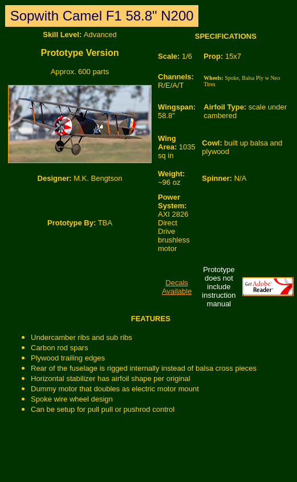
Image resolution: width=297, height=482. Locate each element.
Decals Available (177, 286)
